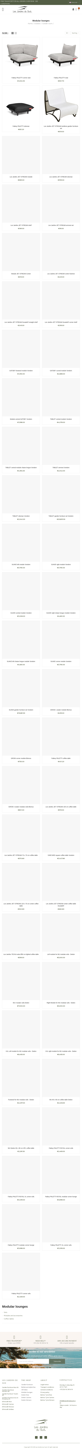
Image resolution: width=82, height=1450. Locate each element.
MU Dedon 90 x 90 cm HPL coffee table (21, 1148)
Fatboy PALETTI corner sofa (21, 1293)
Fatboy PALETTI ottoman (21, 126)
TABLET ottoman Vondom (21, 516)
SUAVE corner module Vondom (61, 661)
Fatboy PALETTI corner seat (21, 78)
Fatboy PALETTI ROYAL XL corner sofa (21, 1196)
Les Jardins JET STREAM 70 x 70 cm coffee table (21, 855)
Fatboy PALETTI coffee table (60, 758)
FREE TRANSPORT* (14, 1341)
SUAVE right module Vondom (61, 564)
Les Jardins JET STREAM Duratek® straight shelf (21, 322)
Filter (4, 33)
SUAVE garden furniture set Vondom (21, 710)
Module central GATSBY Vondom (21, 419)
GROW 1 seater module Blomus (61, 710)
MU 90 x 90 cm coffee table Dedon (60, 1100)
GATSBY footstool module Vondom (21, 371)
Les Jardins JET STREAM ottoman (61, 177)
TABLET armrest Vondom (61, 467)
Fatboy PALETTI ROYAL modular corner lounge (61, 1196)
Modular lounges (15, 1306)
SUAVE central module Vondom (20, 613)
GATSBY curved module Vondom (61, 371)
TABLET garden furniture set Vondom (61, 516)
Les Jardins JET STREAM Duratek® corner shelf (61, 322)
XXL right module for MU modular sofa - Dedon (60, 1051)
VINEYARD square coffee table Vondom (61, 855)
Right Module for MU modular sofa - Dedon (61, 1003)
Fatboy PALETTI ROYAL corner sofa (61, 1148)
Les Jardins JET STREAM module (21, 177)
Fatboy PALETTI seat (61, 78)
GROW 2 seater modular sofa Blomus (21, 807)
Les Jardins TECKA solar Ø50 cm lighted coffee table (21, 954)
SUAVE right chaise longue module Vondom (61, 613)
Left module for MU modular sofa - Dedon (61, 954)
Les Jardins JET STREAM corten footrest (61, 274)
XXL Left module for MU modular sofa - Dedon (21, 1051)
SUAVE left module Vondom (21, 564)
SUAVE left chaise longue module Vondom (21, 661)
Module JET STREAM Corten (21, 274)
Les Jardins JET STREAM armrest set (61, 225)
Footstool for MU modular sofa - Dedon (21, 1100)
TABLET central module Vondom (61, 419)
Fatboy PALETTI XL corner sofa (61, 1245)
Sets (5, 1312)
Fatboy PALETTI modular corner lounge (21, 1245)
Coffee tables (9, 1319)
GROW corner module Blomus (21, 758)
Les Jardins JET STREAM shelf (21, 225)
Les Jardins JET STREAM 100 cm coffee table (61, 807)
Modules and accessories (13, 1316)
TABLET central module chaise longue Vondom (21, 467)
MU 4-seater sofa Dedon (21, 1003)
